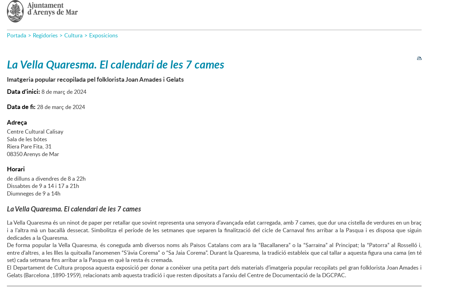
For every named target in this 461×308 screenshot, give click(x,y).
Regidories (45, 35)
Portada (16, 35)
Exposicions (103, 35)
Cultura (73, 35)
